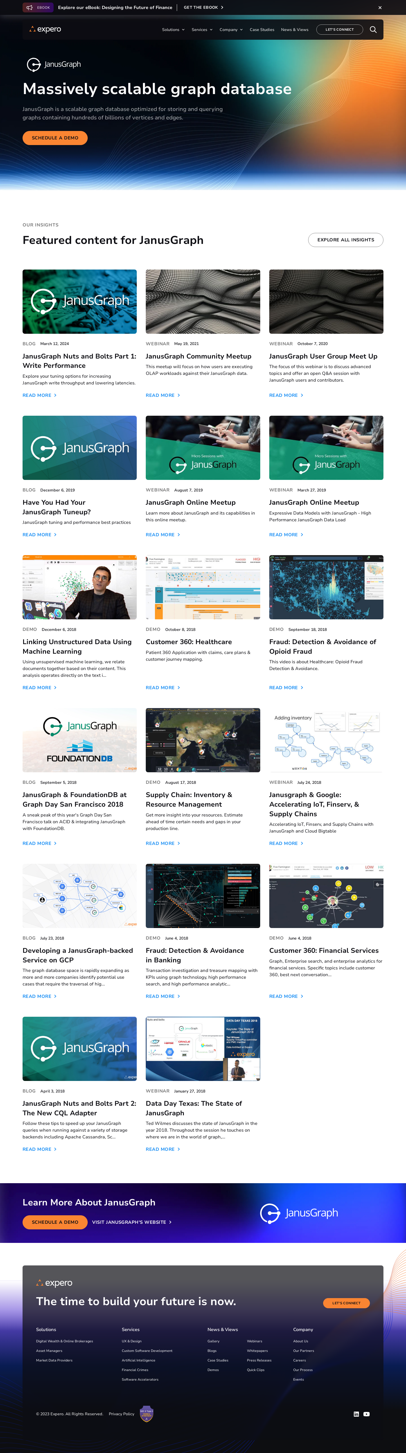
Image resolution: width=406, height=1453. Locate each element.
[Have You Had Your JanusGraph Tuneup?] (80, 448)
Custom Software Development (147, 1351)
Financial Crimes (135, 1370)
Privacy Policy (121, 1414)
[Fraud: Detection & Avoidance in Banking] (203, 896)
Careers (299, 1360)
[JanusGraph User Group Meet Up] (326, 302)
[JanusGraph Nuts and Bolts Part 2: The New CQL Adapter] (80, 1049)
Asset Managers (49, 1351)
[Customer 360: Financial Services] (326, 896)
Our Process (303, 1370)
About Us (300, 1341)
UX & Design (132, 1341)
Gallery (213, 1341)
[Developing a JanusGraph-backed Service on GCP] (80, 896)
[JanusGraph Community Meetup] (203, 302)
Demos (213, 1370)
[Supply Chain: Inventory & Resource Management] (203, 740)
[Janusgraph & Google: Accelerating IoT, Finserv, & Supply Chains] (326, 740)
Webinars (254, 1341)
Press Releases (259, 1360)
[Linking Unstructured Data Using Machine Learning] (80, 587)
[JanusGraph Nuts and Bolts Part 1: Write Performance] (80, 302)
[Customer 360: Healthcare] (203, 587)
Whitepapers (257, 1351)
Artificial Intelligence (138, 1360)
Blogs (212, 1351)
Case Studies (218, 1360)
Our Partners (303, 1351)
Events (298, 1379)
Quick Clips (255, 1370)
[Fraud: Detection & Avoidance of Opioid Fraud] (326, 587)
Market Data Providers (54, 1360)
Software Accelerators (140, 1379)
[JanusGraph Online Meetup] (203, 448)
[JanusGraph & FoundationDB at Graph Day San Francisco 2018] (80, 740)
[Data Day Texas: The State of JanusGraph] (203, 1049)
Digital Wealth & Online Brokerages (64, 1341)
